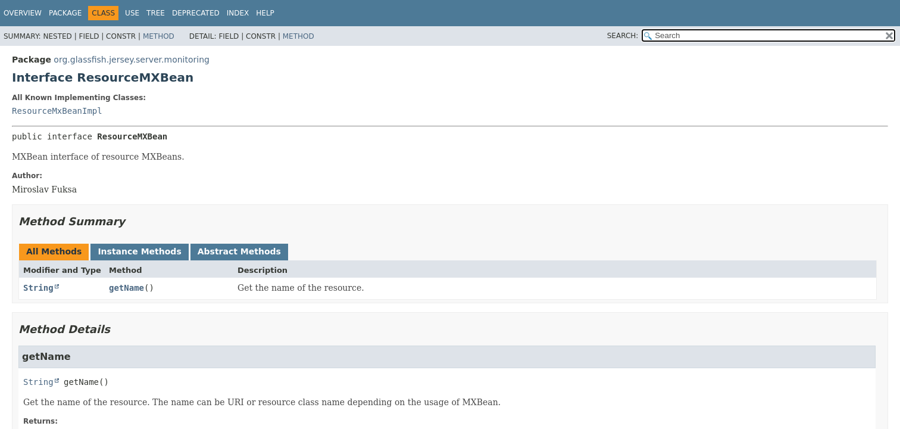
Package (65, 13)
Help (265, 13)
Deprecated (196, 13)
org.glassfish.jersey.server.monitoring (132, 59)
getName (126, 288)
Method (158, 36)
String (38, 288)
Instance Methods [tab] (139, 251)
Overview (23, 13)
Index (238, 13)
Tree (155, 13)
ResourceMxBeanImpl (57, 111)
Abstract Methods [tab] (239, 251)
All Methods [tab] (54, 251)
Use (132, 13)
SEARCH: (623, 36)
